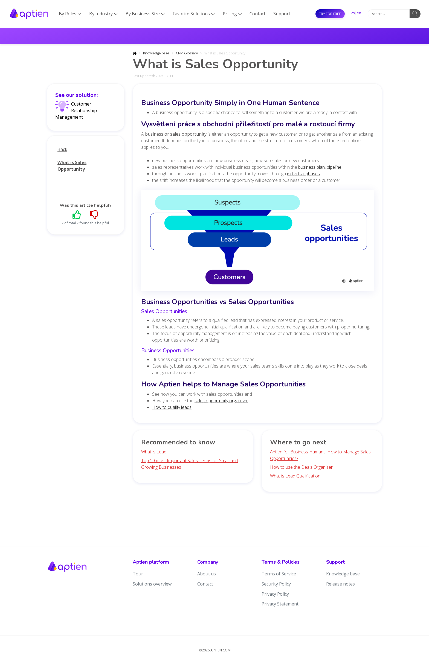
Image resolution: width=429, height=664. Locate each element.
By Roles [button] (70, 14)
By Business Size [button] (145, 14)
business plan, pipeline (319, 167)
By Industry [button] (103, 14)
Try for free (330, 13)
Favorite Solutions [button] (194, 14)
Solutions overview (152, 584)
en (359, 12)
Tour (138, 574)
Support (281, 14)
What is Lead (153, 452)
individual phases (303, 174)
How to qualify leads (172, 407)
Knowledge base (156, 53)
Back (62, 149)
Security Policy (276, 584)
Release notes (340, 584)
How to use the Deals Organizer (301, 467)
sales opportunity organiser (221, 401)
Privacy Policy (275, 594)
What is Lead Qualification (295, 476)
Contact (257, 14)
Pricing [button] (232, 14)
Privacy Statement (280, 604)
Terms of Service (279, 574)
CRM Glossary (187, 53)
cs (353, 12)
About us (206, 574)
